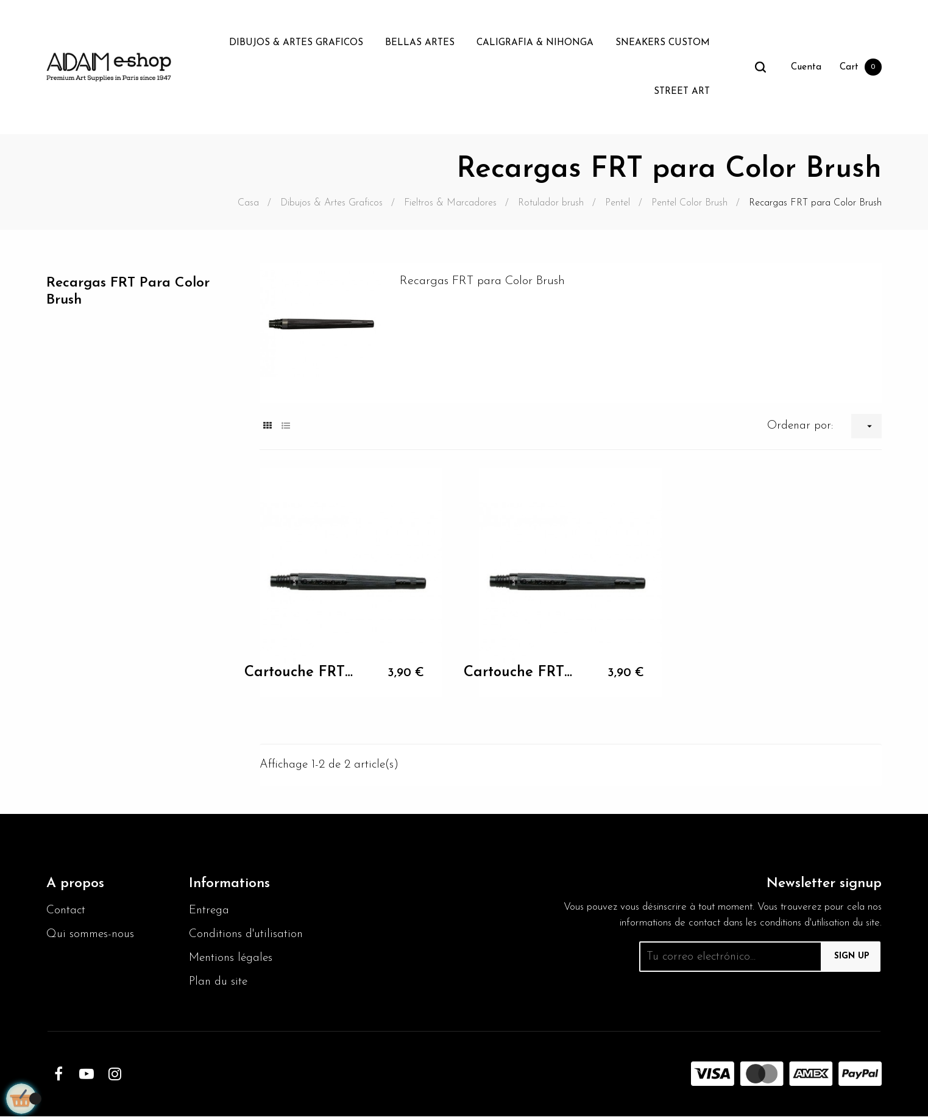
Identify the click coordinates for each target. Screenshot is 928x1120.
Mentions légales (233, 961)
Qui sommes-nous (93, 937)
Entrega (210, 913)
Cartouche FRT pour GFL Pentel (299, 672)
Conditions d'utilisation (248, 937)
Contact (67, 913)
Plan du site (220, 986)
